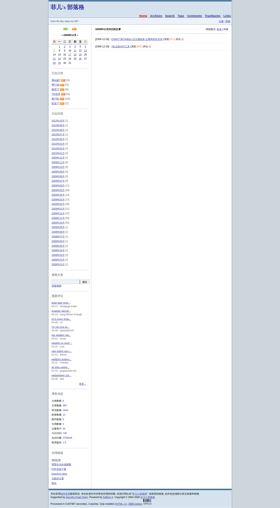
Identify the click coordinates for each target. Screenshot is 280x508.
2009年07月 (58, 180)
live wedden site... (61, 335)
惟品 (54, 483)
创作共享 (65, 493)
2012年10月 (58, 120)
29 (59, 63)
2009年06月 (58, 185)
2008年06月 (58, 241)
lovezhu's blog (59, 473)
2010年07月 (58, 134)
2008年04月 (58, 250)
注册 (221, 21)
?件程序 (56, 94)
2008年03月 (58, 255)
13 (85, 50)
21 (54, 58)
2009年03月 (58, 199)
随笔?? (55, 89)
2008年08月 (58, 232)
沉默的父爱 (58, 478)
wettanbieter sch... (61, 375)
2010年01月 (58, 153)
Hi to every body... (61, 319)
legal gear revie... (61, 302)
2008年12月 (58, 213)
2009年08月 (58, 176)
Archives (156, 15)
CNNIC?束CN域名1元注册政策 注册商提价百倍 (136, 39)
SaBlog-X (108, 497)
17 (70, 54)
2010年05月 (58, 139)
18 (75, 54)
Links (227, 15)
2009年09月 (58, 171)
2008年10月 (58, 222)
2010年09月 (58, 125)
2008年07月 (58, 236)
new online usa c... (62, 351)
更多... (82, 384)
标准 (219, 29)
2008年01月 (58, 264)
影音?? (55, 103)
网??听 (55, 98)
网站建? (56, 80)
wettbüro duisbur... (62, 359)
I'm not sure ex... (61, 327)
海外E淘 (56, 460)
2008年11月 (58, 218)
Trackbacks (212, 15)
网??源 (55, 84)
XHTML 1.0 (121, 504)
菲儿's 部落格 (67, 7)
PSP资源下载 (59, 469)
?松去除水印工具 (120, 46)
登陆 (228, 21)
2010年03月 (58, 144)
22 (59, 58)
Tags (181, 15)
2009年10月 (58, 167)
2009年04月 (58, 195)
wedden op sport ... (62, 343)
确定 (84, 282)
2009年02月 (58, 204)
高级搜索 (56, 285)
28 (54, 63)
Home (143, 15)
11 (75, 50)
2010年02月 (58, 148)
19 (80, 54)
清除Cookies (135, 504)
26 (80, 58)
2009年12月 (58, 157)
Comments (194, 15)
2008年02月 (58, 259)
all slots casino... (61, 367)
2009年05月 (58, 190)
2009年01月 (58, 208)
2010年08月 (58, 130)
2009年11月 (58, 162)
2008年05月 (58, 246)
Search (170, 15)
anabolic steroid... (61, 311)
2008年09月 (58, 227)
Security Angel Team (77, 497)
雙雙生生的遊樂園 (61, 464)
